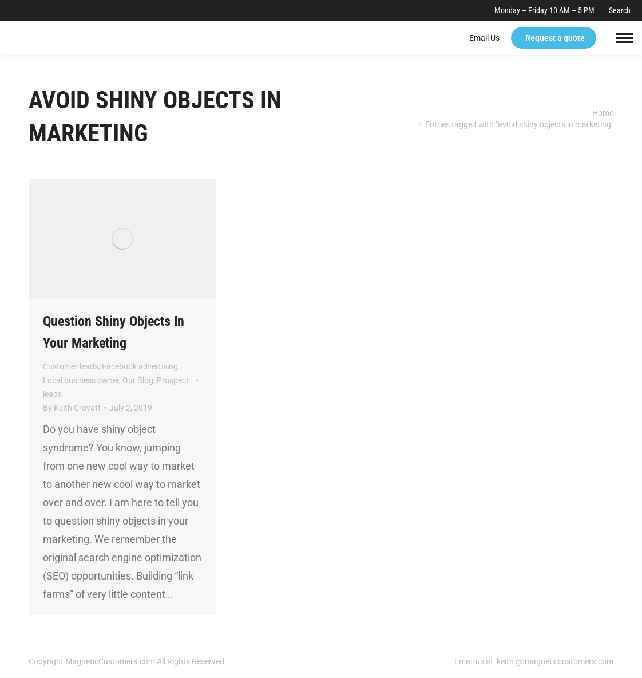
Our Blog (137, 380)
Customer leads (70, 366)
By (72, 407)
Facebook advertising (140, 366)
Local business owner (81, 380)
